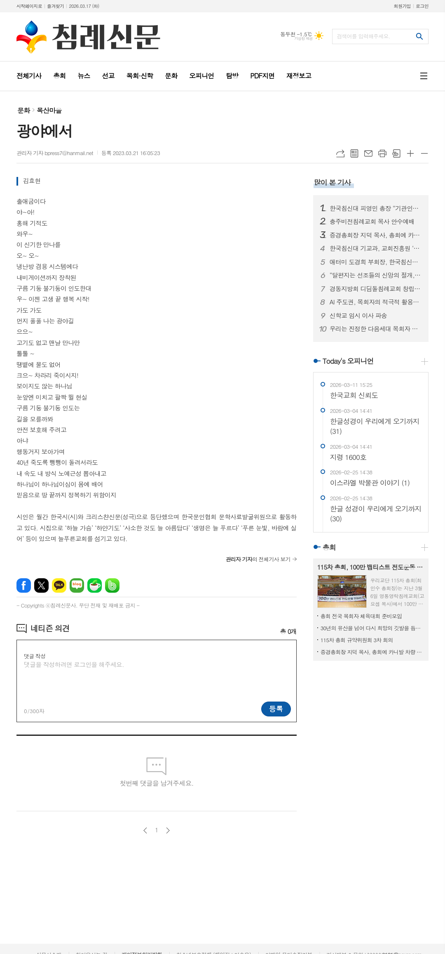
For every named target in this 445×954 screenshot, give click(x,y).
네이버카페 (94, 585)
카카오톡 (59, 585)
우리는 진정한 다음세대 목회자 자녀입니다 (376, 329)
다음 (168, 830)
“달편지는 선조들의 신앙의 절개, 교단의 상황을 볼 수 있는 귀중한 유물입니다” (376, 275)
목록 (354, 153)
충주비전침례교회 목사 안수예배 (372, 221)
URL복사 (340, 153)
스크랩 (396, 153)
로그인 (422, 6)
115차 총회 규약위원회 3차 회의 (357, 640)
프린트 (382, 153)
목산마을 (49, 110)
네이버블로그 (77, 585)
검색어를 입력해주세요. (363, 36)
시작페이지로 (29, 6)
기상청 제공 (303, 38)
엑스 (41, 585)
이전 (145, 830)
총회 (329, 547)
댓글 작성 (34, 656)
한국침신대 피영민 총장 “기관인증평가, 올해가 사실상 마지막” (376, 208)
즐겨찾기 (55, 6)
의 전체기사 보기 (257, 559)
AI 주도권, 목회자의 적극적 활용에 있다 (376, 302)
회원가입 (402, 6)
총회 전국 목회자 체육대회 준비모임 (361, 616)
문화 (23, 110)
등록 (276, 709)
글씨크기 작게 (424, 153)
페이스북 (23, 585)
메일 (368, 153)
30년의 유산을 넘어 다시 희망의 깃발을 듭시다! (372, 628)
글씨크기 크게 (410, 153)
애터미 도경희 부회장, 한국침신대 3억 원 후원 (376, 262)
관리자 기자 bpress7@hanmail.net (54, 153)
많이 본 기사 (332, 182)
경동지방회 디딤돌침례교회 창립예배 (376, 289)
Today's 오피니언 (348, 361)
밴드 (112, 585)
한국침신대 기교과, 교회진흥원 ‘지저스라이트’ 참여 (376, 248)
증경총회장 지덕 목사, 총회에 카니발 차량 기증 (376, 235)
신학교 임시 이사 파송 (358, 315)
